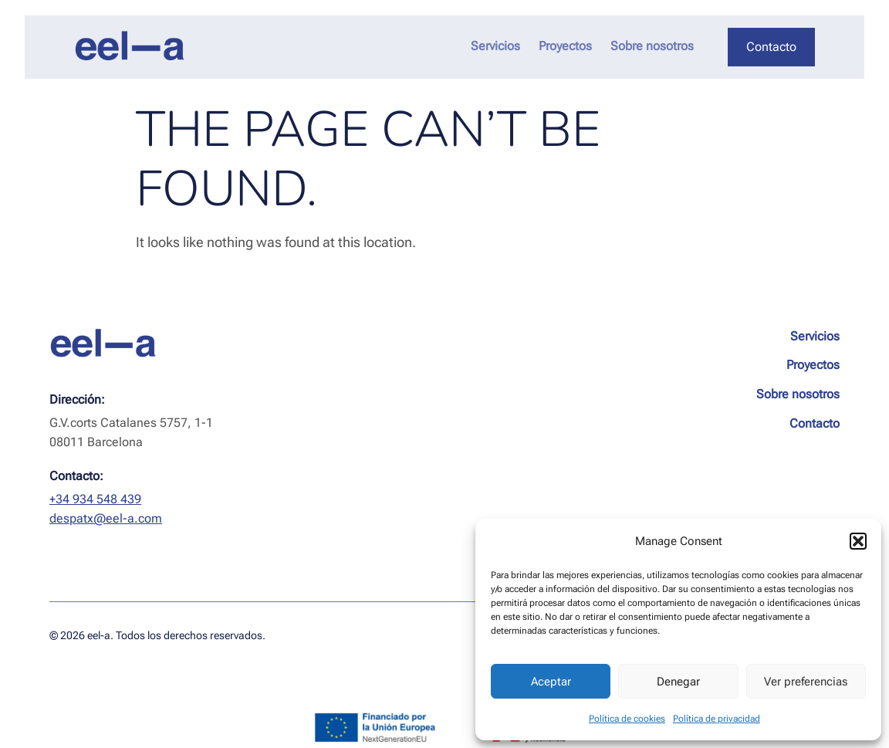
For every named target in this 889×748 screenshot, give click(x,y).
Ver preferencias (805, 682)
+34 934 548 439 (95, 499)
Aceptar (551, 682)
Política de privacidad (716, 718)
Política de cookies (627, 718)
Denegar (678, 682)
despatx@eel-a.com (105, 518)
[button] (858, 541)
